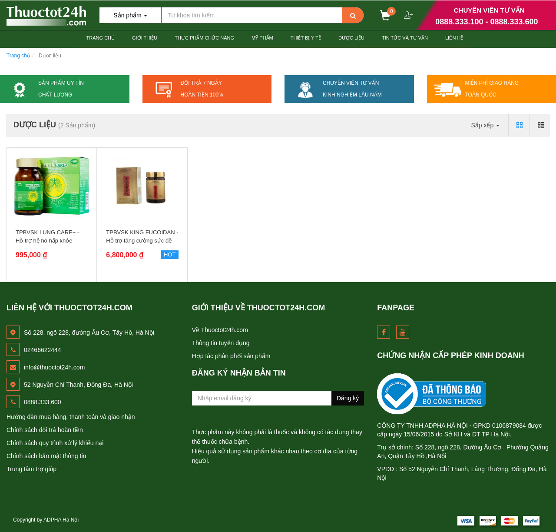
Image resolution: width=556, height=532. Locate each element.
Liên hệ (454, 37)
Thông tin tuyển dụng (221, 342)
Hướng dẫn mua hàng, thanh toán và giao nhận (71, 416)
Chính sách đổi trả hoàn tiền (45, 429)
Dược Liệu (351, 37)
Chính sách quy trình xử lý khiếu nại (55, 442)
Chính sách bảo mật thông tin (46, 455)
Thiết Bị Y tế (306, 37)
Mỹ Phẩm (262, 37)
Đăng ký (348, 398)
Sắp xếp (485, 125)
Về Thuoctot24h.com (220, 329)
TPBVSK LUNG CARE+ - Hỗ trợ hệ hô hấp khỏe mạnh (47, 240)
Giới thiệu (144, 37)
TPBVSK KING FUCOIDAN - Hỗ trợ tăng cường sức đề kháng (142, 240)
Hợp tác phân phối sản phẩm (231, 355)
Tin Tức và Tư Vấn (405, 37)
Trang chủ (100, 37)
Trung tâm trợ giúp (31, 469)
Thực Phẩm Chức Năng (204, 37)
